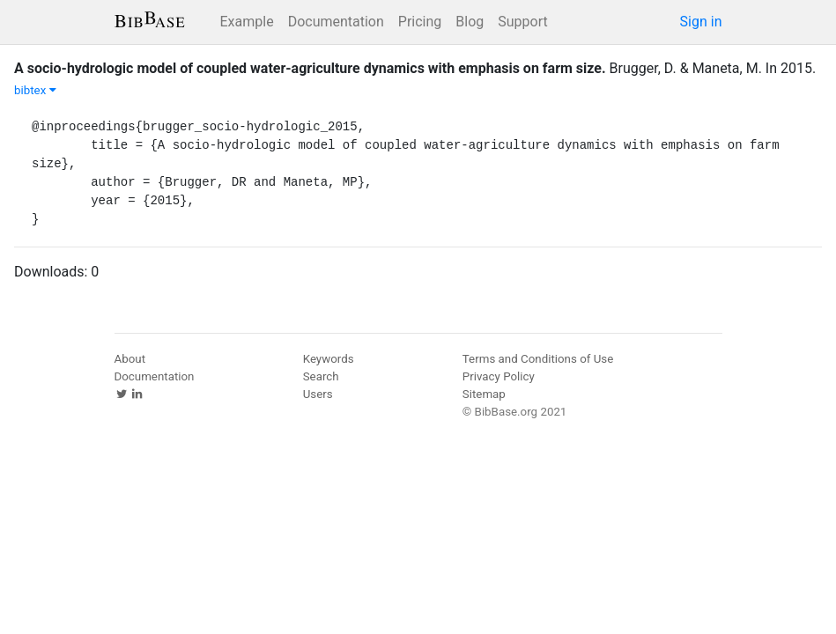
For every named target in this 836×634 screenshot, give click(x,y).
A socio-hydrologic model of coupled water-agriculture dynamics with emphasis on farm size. (310, 68)
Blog (469, 21)
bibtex (35, 90)
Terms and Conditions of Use (537, 358)
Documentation (336, 21)
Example (247, 21)
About (130, 358)
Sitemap (484, 394)
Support (522, 21)
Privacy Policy (498, 376)
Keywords (328, 358)
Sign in (701, 21)
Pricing (420, 21)
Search (321, 376)
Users (318, 394)
